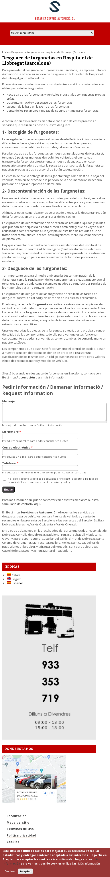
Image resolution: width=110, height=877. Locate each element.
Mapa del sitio (18, 826)
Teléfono (10, 467)
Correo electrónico (17, 451)
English (14, 582)
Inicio (5, 52)
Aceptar (25, 871)
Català (13, 578)
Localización (16, 819)
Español (15, 586)
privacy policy (61, 485)
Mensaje (8, 401)
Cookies (13, 845)
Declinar (9, 871)
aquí (37, 507)
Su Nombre (11, 435)
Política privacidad (21, 839)
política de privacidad (45, 482)
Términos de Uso (20, 832)
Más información (89, 863)
